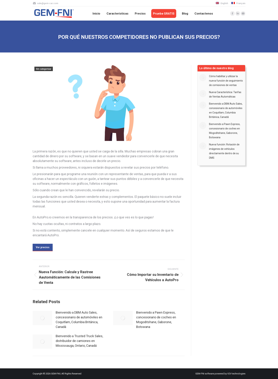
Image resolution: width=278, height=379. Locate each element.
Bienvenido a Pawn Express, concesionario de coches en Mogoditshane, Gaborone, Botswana (156, 320)
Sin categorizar (43, 69)
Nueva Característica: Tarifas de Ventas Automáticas (225, 94)
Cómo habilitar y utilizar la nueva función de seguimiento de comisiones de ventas (226, 81)
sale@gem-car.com (47, 3)
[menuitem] (222, 3)
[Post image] (42, 318)
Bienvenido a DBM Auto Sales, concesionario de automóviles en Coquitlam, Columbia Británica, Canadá (79, 320)
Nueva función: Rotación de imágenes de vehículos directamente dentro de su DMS (224, 151)
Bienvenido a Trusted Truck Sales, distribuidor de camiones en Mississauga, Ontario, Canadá (79, 340)
